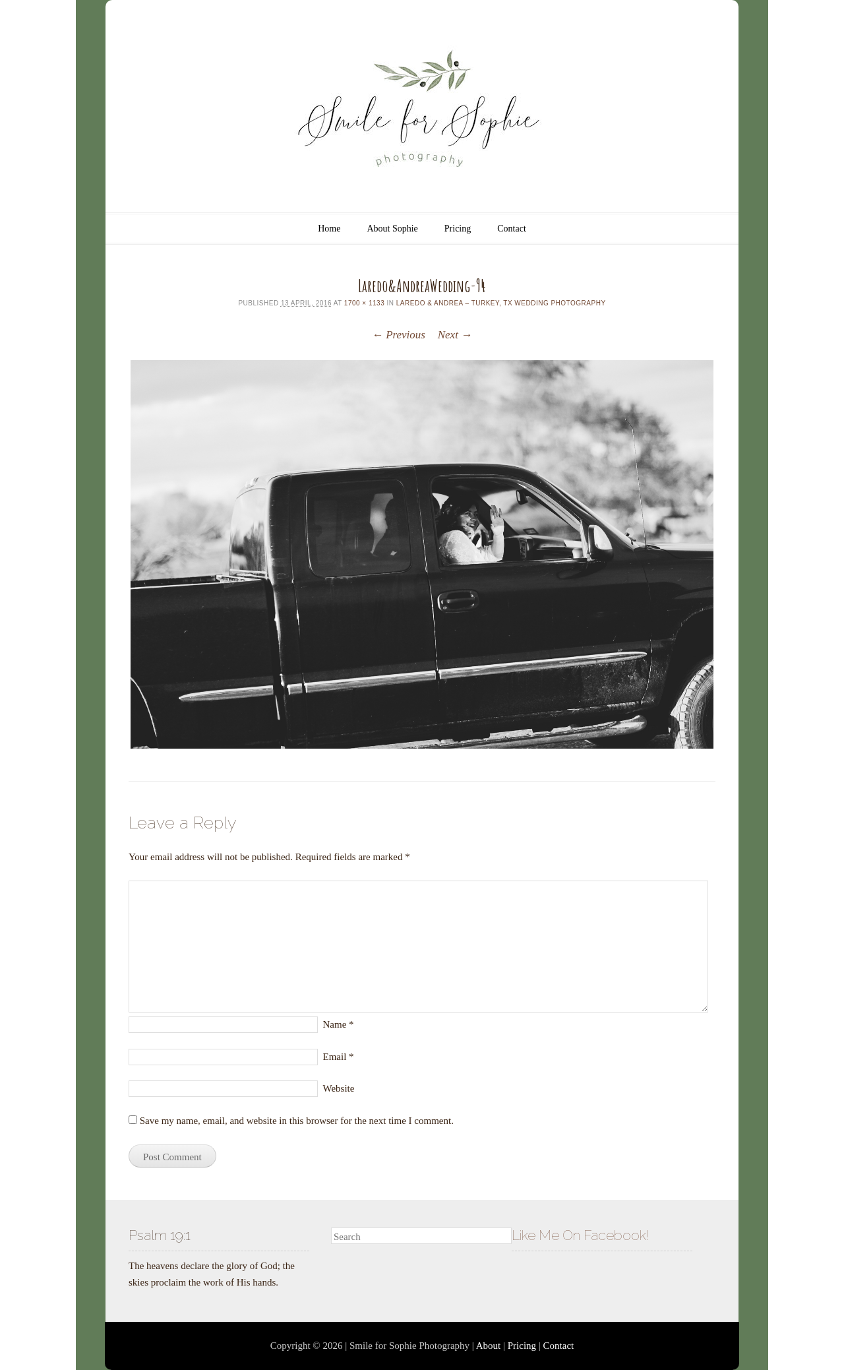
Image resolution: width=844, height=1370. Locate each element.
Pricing (457, 229)
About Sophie (392, 229)
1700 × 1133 (364, 303)
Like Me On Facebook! (580, 1235)
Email (338, 1056)
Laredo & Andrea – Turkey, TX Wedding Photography (501, 303)
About (488, 1345)
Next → (455, 334)
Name (338, 1024)
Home (329, 229)
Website (339, 1088)
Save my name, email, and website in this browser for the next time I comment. (297, 1120)
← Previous (398, 334)
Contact (511, 229)
